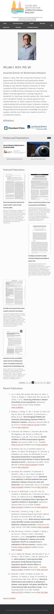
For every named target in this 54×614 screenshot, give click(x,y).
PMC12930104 (23, 427)
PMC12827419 (42, 487)
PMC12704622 (16, 550)
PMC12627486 (42, 592)
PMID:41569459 (17, 487)
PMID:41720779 (17, 445)
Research (42, 23)
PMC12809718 (42, 507)
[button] (50, 138)
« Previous (22, 382)
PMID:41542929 (17, 507)
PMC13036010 (42, 445)
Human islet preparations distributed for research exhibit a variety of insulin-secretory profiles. (13, 204)
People (31, 23)
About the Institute (18, 23)
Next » (48, 382)
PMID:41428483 (43, 527)
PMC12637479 (42, 570)
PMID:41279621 (17, 570)
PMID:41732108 (33, 425)
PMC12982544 (23, 467)
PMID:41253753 (17, 592)
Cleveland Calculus (32, 27)
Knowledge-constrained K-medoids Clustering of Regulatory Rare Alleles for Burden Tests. (38, 258)
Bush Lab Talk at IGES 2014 (38, 159)
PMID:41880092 (17, 407)
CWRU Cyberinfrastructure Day (14, 159)
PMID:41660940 (31, 465)
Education (18, 27)
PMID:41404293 (24, 547)
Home (4, 23)
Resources (6, 27)
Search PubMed (9, 598)
